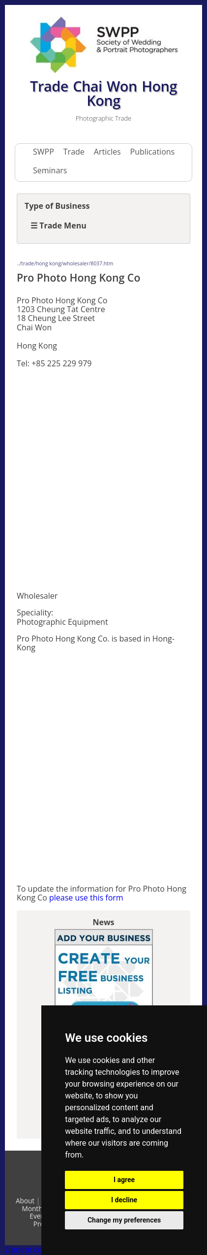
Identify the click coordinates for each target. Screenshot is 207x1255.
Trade (74, 151)
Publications (152, 151)
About (25, 1200)
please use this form (86, 897)
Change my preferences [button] (124, 1220)
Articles (107, 151)
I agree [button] (124, 1180)
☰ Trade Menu (58, 225)
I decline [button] (124, 1200)
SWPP (43, 151)
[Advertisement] (103, 479)
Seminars (50, 170)
